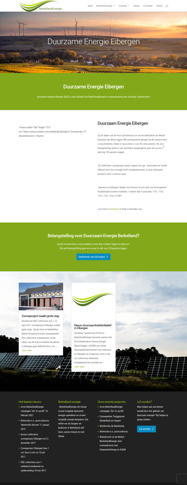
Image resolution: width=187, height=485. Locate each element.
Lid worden (147, 6)
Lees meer (27, 350)
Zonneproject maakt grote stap (40, 316)
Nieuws (136, 6)
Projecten (123, 6)
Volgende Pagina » (159, 378)
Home (90, 6)
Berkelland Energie (104, 6)
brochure (114, 209)
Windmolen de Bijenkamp (112, 426)
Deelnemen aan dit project (91, 256)
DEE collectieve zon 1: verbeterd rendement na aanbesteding (32, 466)
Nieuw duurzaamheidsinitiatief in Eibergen (92, 327)
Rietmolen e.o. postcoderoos (114, 431)
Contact (159, 6)
